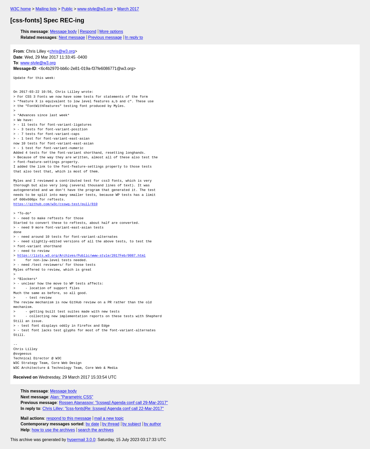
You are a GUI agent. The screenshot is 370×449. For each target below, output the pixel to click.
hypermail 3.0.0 (81, 439)
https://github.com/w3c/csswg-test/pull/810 (55, 204)
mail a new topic (109, 418)
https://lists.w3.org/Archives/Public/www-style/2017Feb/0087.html (81, 255)
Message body (63, 31)
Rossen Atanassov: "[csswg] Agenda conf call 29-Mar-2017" (113, 402)
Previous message (105, 37)
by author (152, 424)
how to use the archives (53, 430)
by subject (131, 424)
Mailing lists (46, 9)
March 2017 (128, 9)
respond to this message (68, 418)
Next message (72, 37)
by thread (110, 424)
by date (92, 424)
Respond (88, 31)
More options (111, 31)
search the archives (96, 430)
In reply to (134, 37)
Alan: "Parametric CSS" (71, 397)
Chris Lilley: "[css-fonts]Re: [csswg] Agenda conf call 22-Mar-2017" (103, 408)
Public (67, 9)
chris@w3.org (62, 51)
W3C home (20, 9)
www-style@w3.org (95, 9)
